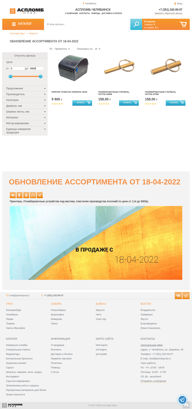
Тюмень (10, 323)
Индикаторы (13, 354)
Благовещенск (149, 323)
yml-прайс (101, 354)
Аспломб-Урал (17, 33)
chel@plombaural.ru (19, 295)
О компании (71, 13)
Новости (33, 33)
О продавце (57, 345)
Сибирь (56, 303)
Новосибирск (58, 310)
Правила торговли (61, 358)
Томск (54, 323)
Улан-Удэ (101, 319)
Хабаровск (147, 314)
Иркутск (100, 310)
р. (157, 27)
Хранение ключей (16, 363)
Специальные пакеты (18, 349)
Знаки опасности (15, 394)
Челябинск (12, 314)
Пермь (10, 319)
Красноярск (57, 314)
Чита (98, 314)
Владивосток (148, 310)
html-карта (101, 345)
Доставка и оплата (112, 13)
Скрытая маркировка (18, 381)
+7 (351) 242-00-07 (170, 9)
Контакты (84, 13)
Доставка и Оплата (61, 354)
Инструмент (13, 376)
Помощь (95, 13)
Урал (9, 303)
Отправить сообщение (153, 381)
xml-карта (101, 349)
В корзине (149, 21)
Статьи (55, 372)
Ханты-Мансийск (15, 328)
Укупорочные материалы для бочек (26, 390)
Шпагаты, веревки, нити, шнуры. (24, 372)
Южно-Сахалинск (150, 328)
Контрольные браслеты (19, 358)
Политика (56, 363)
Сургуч (10, 367)
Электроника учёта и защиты (22, 385)
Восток (146, 303)
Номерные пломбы (17, 345)
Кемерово (56, 319)
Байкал (101, 303)
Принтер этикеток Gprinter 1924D (69, 92)
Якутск (144, 319)
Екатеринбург (13, 310)
